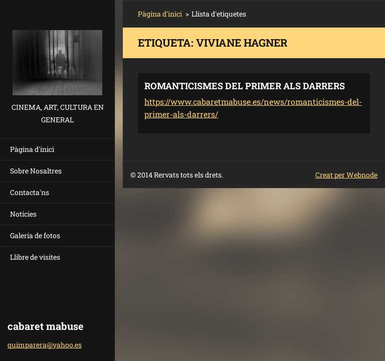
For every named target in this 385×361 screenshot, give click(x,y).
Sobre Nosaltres (36, 170)
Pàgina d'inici (32, 149)
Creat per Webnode (346, 174)
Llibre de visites (35, 257)
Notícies (23, 214)
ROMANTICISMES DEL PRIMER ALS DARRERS (244, 86)
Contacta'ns (29, 192)
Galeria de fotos (35, 235)
